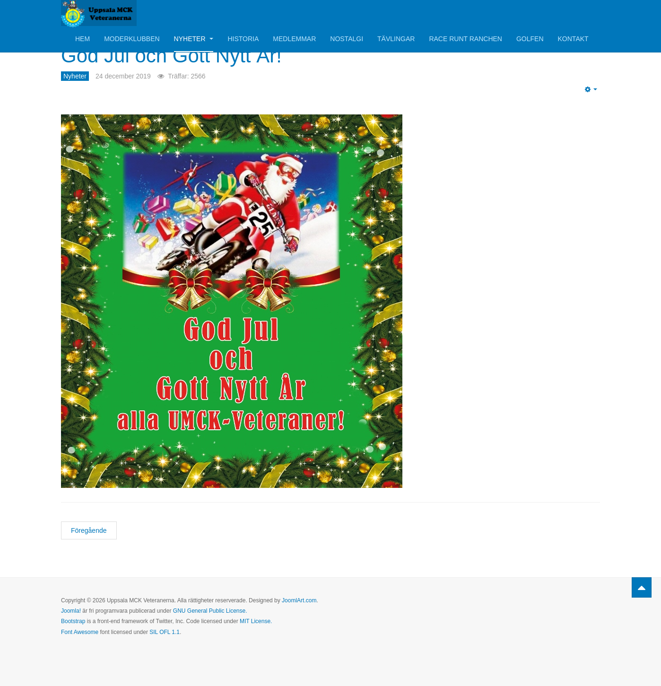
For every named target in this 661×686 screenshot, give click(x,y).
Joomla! (71, 611)
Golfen (530, 39)
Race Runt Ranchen (465, 39)
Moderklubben (131, 39)
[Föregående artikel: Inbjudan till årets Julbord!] (89, 530)
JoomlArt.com (299, 600)
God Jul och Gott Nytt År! (171, 55)
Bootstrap (73, 621)
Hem (82, 39)
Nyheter (194, 39)
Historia (243, 39)
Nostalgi (346, 39)
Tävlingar (396, 39)
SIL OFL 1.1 (164, 632)
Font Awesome (79, 632)
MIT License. (256, 621)
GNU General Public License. (210, 611)
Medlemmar (294, 39)
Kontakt (573, 39)
